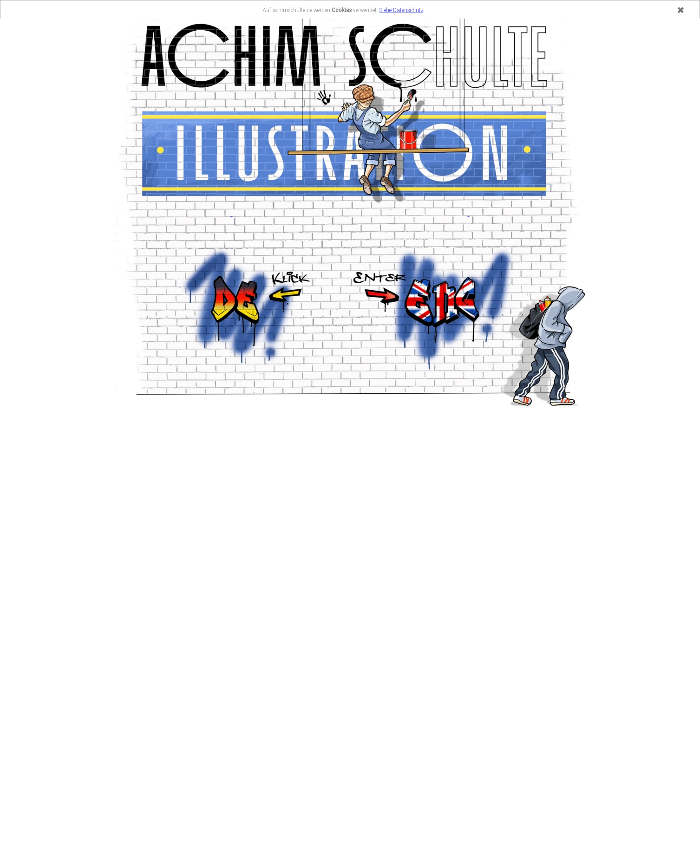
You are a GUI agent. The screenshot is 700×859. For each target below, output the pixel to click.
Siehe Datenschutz (401, 10)
